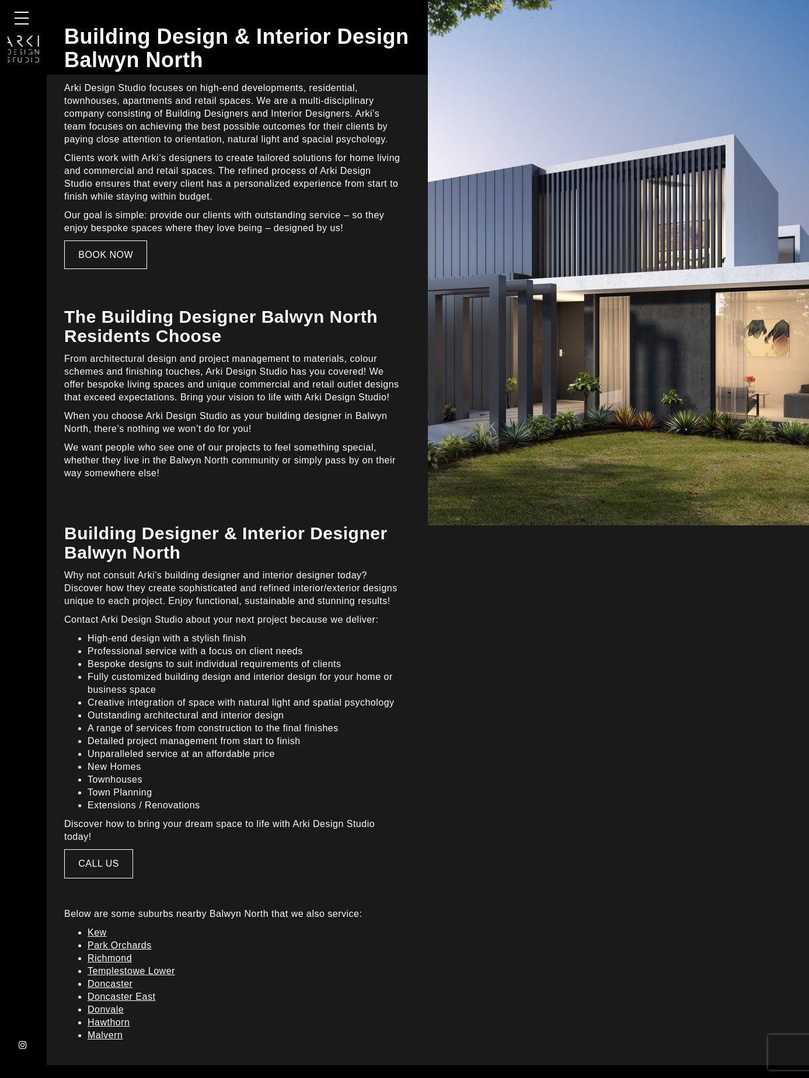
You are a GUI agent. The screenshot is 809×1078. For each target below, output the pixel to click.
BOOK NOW (105, 255)
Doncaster (110, 984)
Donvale (106, 1009)
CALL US (98, 863)
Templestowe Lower (131, 971)
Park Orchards (120, 945)
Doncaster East (121, 997)
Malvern (105, 1035)
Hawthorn (109, 1022)
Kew (97, 932)
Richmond (110, 958)
